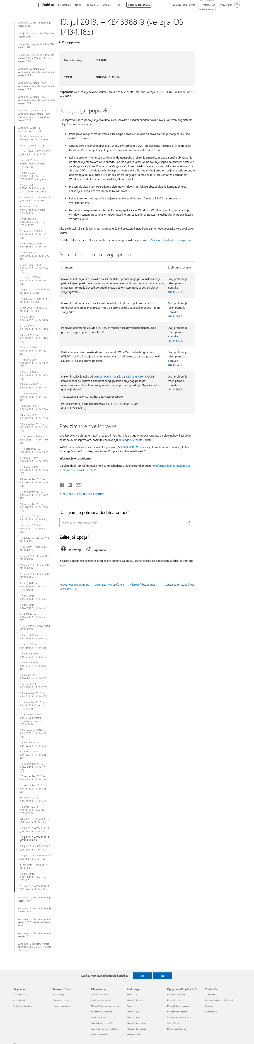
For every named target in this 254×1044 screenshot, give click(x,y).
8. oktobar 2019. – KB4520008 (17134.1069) (34, 459)
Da (142, 975)
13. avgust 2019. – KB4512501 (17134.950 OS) (33, 528)
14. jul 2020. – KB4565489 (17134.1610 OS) (34, 291)
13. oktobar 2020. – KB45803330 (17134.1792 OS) (34, 256)
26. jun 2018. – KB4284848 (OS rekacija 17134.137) (35, 848)
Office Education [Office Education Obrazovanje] (98, 1017)
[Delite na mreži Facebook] (61, 484)
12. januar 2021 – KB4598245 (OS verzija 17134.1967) (32, 222)
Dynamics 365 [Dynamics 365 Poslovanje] (133, 1011)
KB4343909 (175, 389)
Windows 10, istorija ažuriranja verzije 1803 (30, 129)
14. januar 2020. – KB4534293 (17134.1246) (34, 416)
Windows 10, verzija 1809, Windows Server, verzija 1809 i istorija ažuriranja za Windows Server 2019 (34, 115)
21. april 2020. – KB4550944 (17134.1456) (34, 327)
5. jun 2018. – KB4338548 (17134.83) (34, 866)
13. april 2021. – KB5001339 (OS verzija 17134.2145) (32, 163)
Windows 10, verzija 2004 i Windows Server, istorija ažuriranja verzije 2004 (36, 72)
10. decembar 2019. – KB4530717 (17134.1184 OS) (34, 427)
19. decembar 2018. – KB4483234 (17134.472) (33, 695)
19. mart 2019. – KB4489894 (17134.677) (33, 637)
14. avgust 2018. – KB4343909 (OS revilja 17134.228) (32, 810)
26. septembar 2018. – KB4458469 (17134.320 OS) (33, 767)
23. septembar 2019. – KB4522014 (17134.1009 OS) (34, 495)
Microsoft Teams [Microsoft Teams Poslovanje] (134, 1034)
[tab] (72, 549)
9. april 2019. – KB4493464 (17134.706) (35, 627)
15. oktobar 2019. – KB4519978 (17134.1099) (34, 450)
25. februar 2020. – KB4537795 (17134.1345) (34, 386)
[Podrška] (47, 5)
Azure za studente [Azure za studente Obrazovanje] (99, 1034)
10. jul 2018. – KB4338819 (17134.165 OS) (34, 839)
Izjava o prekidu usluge (32, 145)
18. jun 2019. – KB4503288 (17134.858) (35, 566)
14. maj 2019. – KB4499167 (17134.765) (33, 606)
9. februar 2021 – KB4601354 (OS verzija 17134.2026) (32, 210)
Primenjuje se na (71, 42)
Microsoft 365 (64, 4)
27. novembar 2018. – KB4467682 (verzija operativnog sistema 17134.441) (32, 719)
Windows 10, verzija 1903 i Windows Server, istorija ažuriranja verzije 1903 (36, 100)
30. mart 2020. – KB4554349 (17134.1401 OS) (34, 350)
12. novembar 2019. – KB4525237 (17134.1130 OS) (34, 439)
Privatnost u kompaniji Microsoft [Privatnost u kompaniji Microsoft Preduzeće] (219, 1000)
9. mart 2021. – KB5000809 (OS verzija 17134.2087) (35, 199)
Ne (162, 975)
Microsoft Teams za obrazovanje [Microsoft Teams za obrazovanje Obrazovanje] (105, 1006)
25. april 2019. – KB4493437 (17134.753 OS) (33, 617)
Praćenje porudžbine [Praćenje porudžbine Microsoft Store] (62, 1006)
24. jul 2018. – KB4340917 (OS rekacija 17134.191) (34, 820)
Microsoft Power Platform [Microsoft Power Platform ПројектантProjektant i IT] (178, 1017)
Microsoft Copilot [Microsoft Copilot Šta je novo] (20, 994)
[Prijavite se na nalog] (229, 5)
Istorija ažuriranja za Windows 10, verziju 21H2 (36, 35)
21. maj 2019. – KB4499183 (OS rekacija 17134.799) (33, 586)
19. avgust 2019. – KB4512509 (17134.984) (33, 518)
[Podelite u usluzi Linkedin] (68, 484)
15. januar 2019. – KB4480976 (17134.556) (33, 676)
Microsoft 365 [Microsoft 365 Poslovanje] (133, 1017)
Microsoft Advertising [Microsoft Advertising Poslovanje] (136, 1023)
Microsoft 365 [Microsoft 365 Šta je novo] (19, 1000)
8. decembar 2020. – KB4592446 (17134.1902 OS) (34, 234)
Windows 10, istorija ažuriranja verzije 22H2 (34, 24)
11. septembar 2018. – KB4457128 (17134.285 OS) (33, 788)
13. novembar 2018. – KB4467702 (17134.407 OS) (33, 733)
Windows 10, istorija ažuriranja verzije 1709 (34, 899)
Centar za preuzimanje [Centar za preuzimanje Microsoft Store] (63, 1000)
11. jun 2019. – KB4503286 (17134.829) (35, 575)
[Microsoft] (25, 5)
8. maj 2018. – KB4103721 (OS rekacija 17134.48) (34, 888)
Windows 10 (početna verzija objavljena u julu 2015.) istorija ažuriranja (34, 947)
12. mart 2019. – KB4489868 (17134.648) (33, 646)
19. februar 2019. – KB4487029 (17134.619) (33, 655)
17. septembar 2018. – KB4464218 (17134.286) (33, 778)
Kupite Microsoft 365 (139, 4)
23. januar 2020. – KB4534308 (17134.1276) (34, 407)
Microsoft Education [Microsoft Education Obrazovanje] (99, 994)
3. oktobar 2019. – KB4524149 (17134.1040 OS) (34, 470)
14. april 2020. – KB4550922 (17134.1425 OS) (34, 338)
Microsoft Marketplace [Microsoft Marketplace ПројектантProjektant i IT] (177, 1011)
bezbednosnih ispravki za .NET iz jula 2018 (120, 376)
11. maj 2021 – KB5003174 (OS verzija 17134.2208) (35, 153)
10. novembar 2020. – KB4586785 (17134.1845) (34, 245)
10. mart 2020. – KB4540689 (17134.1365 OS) (34, 375)
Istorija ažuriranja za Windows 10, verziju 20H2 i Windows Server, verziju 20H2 (36, 58)
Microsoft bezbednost (143, 584)
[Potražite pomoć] (208, 5)
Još (118, 4)
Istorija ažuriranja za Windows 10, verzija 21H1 (36, 46)
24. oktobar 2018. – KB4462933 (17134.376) (33, 744)
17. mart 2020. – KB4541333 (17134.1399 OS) (34, 363)
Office (78, 4)
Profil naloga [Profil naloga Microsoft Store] (58, 994)
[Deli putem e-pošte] (76, 484)
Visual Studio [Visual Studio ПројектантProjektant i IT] (173, 1023)
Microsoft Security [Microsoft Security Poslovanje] (135, 1000)
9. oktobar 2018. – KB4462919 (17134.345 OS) (33, 755)
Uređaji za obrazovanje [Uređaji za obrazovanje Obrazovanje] (101, 1000)
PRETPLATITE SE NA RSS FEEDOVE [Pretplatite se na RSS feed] (83, 493)
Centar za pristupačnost (179, 584)
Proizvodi (91, 4)
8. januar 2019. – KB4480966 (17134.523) (33, 685)
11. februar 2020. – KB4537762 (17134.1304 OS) (34, 397)
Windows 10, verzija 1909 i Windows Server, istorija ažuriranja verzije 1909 (36, 86)
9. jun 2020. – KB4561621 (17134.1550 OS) (34, 309)
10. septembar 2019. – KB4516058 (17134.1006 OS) (34, 507)
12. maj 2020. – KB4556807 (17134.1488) (34, 318)
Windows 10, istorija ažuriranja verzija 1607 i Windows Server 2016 (34, 922)
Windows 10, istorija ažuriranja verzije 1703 (34, 910)
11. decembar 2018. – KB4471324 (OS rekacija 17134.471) (33, 705)
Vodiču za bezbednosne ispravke (171, 240)
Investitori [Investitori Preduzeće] (209, 1006)
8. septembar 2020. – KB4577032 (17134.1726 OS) (34, 268)
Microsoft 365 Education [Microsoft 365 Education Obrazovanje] (101, 1011)
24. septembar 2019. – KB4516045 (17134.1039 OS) (34, 482)
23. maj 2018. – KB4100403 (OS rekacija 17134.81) (33, 877)
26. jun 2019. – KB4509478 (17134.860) (35, 557)
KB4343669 (130, 447)
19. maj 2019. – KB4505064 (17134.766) (33, 597)
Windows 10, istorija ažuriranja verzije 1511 (34, 934)
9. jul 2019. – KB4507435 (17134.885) (34, 548)
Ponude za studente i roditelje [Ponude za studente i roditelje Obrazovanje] (104, 1028)
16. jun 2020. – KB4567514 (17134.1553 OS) (35, 300)
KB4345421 (175, 292)
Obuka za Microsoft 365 (109, 584)
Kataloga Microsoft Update (134, 440)
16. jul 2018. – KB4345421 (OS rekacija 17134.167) (34, 830)
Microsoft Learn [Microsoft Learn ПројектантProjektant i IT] (174, 1000)
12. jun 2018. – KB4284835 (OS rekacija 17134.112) (35, 857)
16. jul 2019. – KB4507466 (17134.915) (34, 539)
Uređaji (106, 4)
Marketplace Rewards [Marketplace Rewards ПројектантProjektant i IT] (176, 1028)
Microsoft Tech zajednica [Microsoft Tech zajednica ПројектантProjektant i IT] (178, 1006)
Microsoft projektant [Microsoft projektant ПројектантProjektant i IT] (176, 994)
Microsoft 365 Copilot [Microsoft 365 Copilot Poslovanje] (136, 1028)
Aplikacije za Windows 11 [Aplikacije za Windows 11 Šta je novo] (24, 1006)
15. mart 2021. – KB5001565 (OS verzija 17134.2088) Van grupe (33, 188)
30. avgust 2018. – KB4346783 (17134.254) (33, 799)
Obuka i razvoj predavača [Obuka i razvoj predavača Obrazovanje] (102, 1023)
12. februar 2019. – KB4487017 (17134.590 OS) (33, 666)
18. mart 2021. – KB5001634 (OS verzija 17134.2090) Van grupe (33, 176)
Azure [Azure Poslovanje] (129, 1006)
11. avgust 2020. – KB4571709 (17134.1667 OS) (34, 280)
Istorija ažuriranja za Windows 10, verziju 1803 (34, 138)
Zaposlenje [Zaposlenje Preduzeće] (210, 994)
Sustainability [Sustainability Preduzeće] (211, 1011)
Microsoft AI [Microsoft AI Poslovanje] (132, 994)
